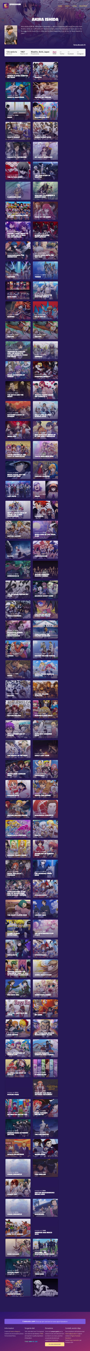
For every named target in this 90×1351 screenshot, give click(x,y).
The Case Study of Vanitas (42, 176)
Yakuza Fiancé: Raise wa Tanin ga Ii (44, 395)
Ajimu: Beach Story (43, 975)
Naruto (38, 77)
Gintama (11, 277)
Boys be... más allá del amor (17, 1014)
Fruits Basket (13, 137)
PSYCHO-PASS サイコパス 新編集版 (17, 1273)
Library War (40, 915)
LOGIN (74, 6)
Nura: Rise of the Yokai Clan (45, 535)
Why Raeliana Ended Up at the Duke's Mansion (45, 435)
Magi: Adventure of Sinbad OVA (16, 1053)
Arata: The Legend (43, 795)
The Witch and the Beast (15, 395)
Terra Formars (14, 616)
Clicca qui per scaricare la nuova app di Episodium (45, 1321)
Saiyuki (10, 336)
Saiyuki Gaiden (14, 536)
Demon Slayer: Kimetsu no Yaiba (17, 76)
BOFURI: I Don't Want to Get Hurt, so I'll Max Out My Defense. (17, 235)
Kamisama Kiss (14, 197)
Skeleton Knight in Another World (43, 296)
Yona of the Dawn (43, 217)
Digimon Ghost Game (44, 596)
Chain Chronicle (14, 1174)
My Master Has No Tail (17, 1114)
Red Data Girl (13, 995)
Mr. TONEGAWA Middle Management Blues (44, 1033)
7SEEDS (38, 277)
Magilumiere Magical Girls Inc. (44, 674)
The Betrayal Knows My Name (17, 595)
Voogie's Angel (14, 1294)
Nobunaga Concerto (44, 815)
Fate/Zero (12, 297)
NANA (9, 117)
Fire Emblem (40, 1174)
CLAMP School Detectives (13, 934)
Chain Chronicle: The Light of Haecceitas (16, 455)
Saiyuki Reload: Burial (45, 656)
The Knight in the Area (17, 755)
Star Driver (12, 1034)
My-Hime (38, 1015)
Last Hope (11, 496)
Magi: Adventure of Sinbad (16, 375)
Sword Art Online (43, 97)
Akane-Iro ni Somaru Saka (44, 854)
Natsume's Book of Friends (16, 415)
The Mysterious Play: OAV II (44, 934)
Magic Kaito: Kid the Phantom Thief (16, 475)
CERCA (67, 6)
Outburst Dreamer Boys (43, 734)
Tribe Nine (39, 1274)
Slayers (10, 316)
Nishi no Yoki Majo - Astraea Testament (43, 1093)
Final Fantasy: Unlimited (41, 1113)
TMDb (41, 1334)
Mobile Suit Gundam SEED (16, 774)
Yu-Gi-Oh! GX (40, 316)
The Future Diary (14, 177)
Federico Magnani (15, 1331)
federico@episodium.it (71, 1334)
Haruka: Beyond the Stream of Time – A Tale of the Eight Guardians (17, 973)
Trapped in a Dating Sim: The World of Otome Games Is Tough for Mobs (17, 354)
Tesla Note (12, 955)
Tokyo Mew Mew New (44, 456)
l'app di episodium (74, 1340)
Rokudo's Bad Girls (43, 715)
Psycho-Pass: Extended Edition (17, 1133)
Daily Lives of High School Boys (43, 415)
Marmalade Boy (42, 117)
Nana (9, 675)
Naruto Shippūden (15, 97)
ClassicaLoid (40, 1074)
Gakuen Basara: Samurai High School (44, 1053)
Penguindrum (41, 556)
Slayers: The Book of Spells (16, 1073)
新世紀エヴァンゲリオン (45, 1294)
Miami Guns (40, 1154)
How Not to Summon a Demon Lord (45, 196)
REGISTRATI (83, 6)
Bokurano (39, 1214)
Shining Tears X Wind (16, 855)
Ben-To (38, 835)
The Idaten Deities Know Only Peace (43, 615)
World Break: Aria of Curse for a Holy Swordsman (17, 514)
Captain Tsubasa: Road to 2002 (17, 216)
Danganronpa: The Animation (15, 256)
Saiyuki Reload (14, 715)
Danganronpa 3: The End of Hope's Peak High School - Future (16, 893)
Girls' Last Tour (42, 755)
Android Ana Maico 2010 (43, 1233)
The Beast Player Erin (17, 915)
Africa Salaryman (15, 1154)
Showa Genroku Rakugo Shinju (42, 575)
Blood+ (10, 556)
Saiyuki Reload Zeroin (17, 815)
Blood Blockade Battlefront (42, 236)
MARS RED (11, 436)
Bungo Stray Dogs (43, 137)
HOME (60, 6)
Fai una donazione (55, 1344)
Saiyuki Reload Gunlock (41, 694)
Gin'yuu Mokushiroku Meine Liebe (44, 1193)
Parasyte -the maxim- (17, 157)
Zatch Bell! (40, 775)
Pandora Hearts (42, 376)
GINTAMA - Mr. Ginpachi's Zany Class (44, 1253)
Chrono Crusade (42, 476)
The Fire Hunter (42, 1134)
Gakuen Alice (13, 795)
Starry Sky (12, 1194)
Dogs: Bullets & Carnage (14, 874)
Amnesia (38, 356)
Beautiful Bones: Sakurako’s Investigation (15, 634)
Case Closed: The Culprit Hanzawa (42, 635)
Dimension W (13, 576)
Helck (37, 496)
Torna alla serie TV (79, 45)
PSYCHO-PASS (13, 1094)
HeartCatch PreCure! (16, 835)
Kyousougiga (41, 895)
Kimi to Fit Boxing (15, 1234)
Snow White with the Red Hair (44, 256)
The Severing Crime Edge (43, 874)
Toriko (10, 656)
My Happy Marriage (43, 157)
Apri (54, 51)
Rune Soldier (13, 1254)
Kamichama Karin (43, 995)
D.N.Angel (39, 516)
